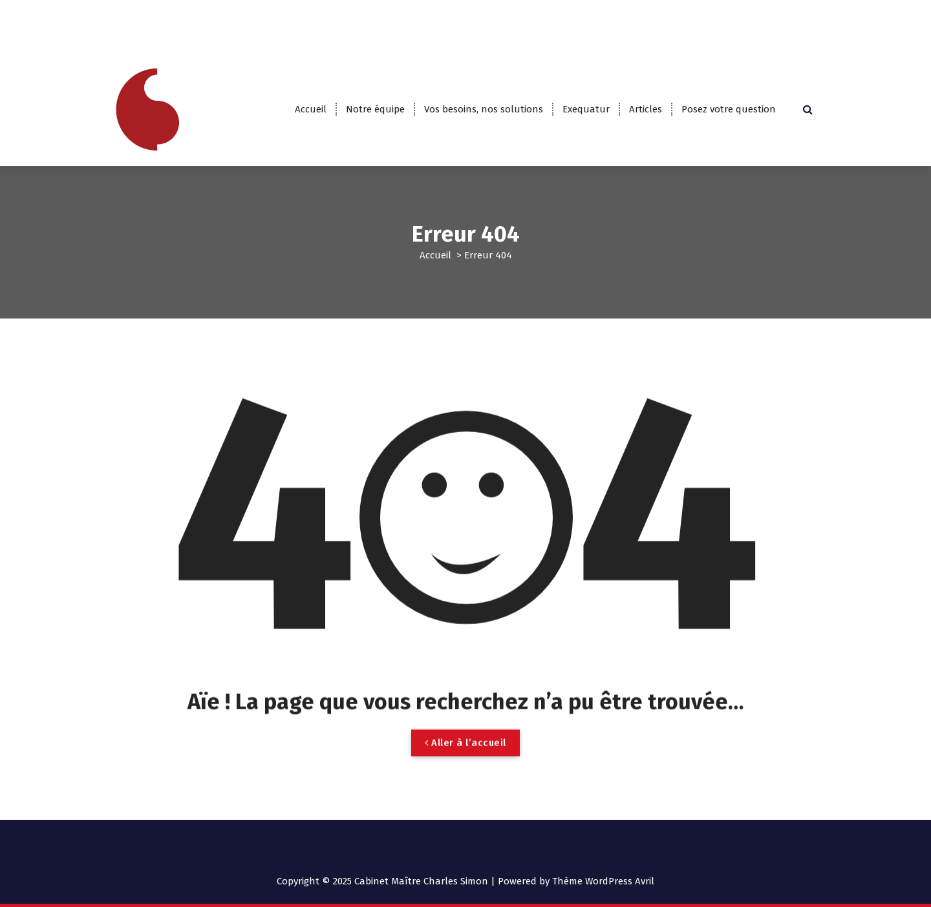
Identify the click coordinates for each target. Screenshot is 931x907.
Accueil (310, 109)
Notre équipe (375, 109)
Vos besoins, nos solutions (483, 109)
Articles (645, 109)
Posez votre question (728, 109)
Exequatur (586, 109)
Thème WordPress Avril (603, 881)
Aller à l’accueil (465, 758)
